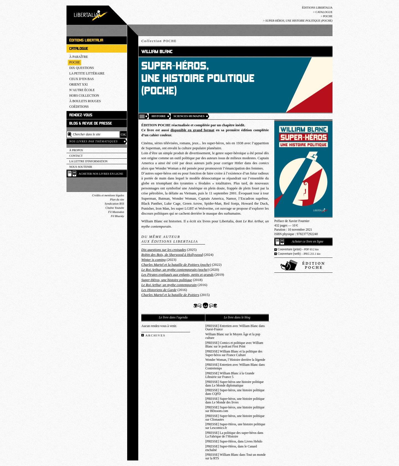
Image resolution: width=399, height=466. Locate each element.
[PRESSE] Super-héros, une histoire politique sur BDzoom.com (235, 409)
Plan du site (117, 199)
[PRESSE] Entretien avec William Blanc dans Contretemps (235, 366)
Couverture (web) (299, 254)
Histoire (159, 116)
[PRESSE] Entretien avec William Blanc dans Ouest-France (235, 327)
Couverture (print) (298, 249)
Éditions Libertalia (317, 7)
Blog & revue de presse (90, 123)
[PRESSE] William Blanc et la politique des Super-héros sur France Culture (233, 353)
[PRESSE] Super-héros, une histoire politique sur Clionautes (235, 417)
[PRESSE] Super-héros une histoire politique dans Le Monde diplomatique (234, 383)
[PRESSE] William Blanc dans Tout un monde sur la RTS (235, 456)
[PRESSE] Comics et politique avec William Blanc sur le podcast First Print (234, 344)
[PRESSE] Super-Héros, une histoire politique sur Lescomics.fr (235, 426)
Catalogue (323, 12)
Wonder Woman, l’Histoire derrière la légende (235, 360)
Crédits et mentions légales (108, 195)
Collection (159, 41)
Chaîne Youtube (115, 207)
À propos (76, 150)
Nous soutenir (80, 166)
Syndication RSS (114, 203)
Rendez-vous (80, 115)
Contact (76, 155)
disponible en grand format (192, 130)
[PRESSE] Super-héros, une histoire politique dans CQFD (235, 392)
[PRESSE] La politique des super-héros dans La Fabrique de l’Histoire (234, 434)
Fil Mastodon (116, 211)
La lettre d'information (88, 161)
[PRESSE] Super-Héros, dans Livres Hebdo (233, 441)
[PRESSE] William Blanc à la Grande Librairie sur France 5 (229, 375)
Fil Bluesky (117, 216)
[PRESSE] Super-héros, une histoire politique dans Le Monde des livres (235, 400)
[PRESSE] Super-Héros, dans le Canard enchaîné (231, 448)
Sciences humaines (188, 116)
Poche (327, 16)
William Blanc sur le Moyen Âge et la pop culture (232, 336)
